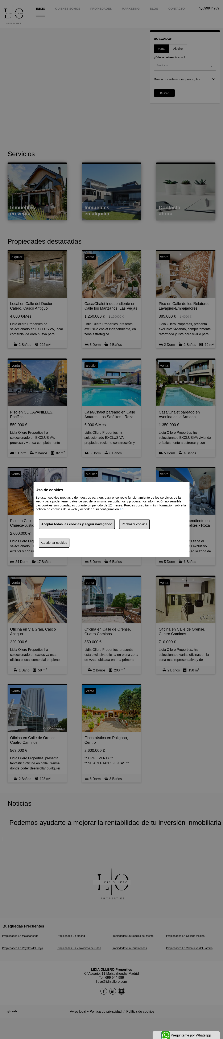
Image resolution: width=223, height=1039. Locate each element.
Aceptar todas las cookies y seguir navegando (76, 524)
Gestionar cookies (54, 543)
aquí (123, 509)
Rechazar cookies (134, 524)
